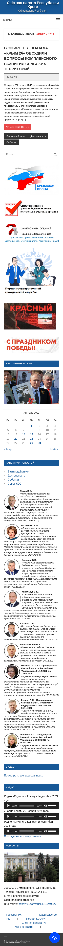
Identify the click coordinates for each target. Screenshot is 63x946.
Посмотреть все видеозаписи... (23, 775)
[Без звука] (45, 805)
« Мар (8, 449)
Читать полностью (17, 127)
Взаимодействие (15, 136)
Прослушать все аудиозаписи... (23, 836)
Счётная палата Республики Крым (33, 4)
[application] (31, 805)
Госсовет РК (13, 914)
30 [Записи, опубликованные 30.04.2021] (39, 443)
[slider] (26, 806)
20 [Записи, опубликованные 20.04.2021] (15, 438)
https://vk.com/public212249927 (37, 904)
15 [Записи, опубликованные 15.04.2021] (31, 434)
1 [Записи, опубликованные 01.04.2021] (31, 425)
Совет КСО (15, 483)
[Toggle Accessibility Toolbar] (54, 937)
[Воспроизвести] (8, 805)
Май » (54, 449)
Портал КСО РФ (36, 918)
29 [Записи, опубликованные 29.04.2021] (31, 443)
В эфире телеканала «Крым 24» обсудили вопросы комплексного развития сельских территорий (30, 58)
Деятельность (38, 136)
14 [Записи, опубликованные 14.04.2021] (23, 434)
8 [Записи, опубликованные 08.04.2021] (31, 430)
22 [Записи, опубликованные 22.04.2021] (31, 438)
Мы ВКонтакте (24, 926)
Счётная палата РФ (34, 922)
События (11, 142)
